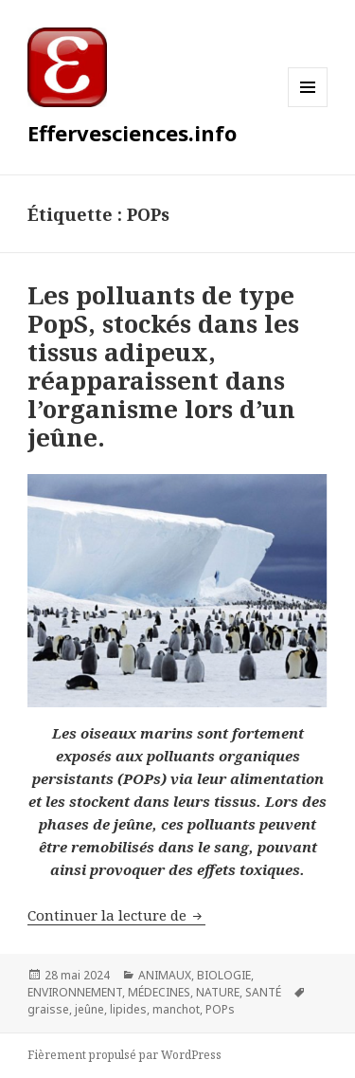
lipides (128, 1009)
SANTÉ (263, 992)
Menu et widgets (308, 106)
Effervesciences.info (132, 133)
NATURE (218, 992)
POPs (220, 1009)
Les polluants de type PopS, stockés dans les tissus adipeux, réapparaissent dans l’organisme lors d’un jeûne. (163, 366)
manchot (176, 1009)
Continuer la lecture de (116, 914)
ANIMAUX (164, 975)
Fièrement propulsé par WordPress (124, 1055)
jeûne (89, 1009)
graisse (48, 1009)
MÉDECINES (159, 992)
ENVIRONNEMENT (74, 992)
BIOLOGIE (224, 975)
